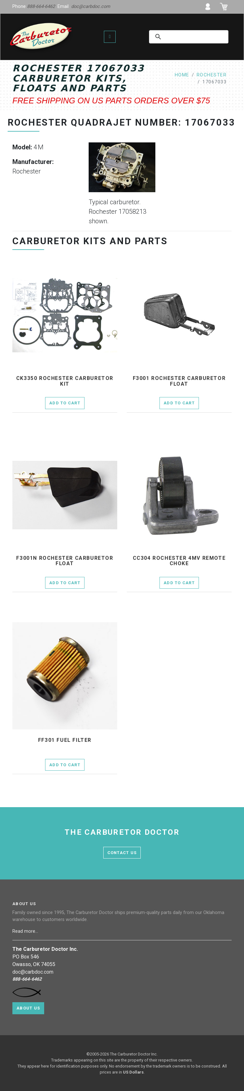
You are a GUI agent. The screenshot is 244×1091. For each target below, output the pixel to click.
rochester (212, 75)
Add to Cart (64, 403)
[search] (184, 37)
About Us (28, 1008)
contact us (122, 852)
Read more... (25, 931)
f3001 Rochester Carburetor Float (179, 381)
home (182, 75)
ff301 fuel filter (65, 740)
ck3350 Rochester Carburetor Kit (64, 381)
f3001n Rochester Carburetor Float (64, 560)
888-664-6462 (41, 6)
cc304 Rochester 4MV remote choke (179, 560)
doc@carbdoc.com (90, 6)
